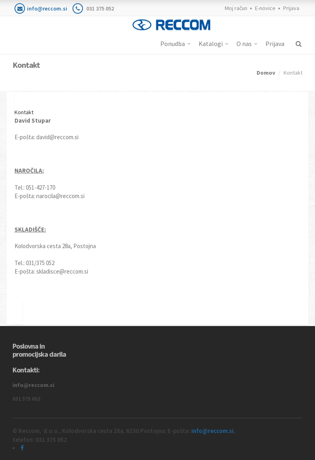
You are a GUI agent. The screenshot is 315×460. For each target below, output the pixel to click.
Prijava (291, 8)
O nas (244, 44)
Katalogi (211, 44)
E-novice (265, 8)
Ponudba (172, 44)
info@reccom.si (47, 8)
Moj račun (236, 8)
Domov (266, 72)
